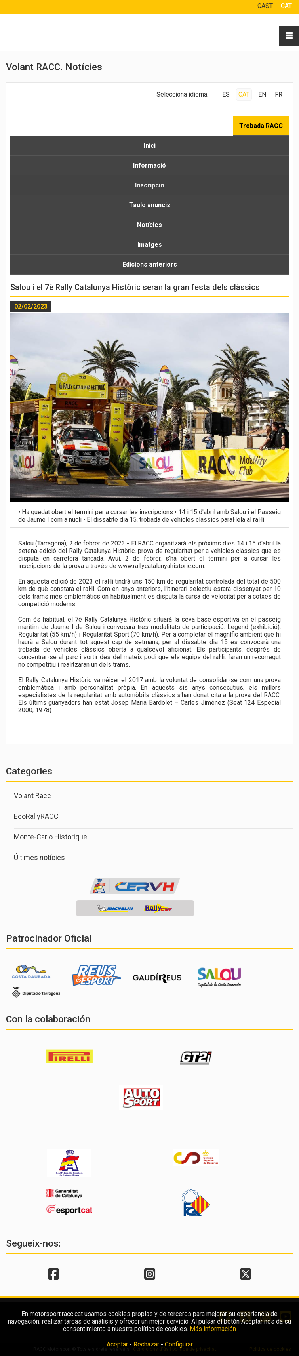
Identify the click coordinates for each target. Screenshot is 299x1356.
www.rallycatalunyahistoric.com (161, 566)
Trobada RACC (261, 126)
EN (262, 94)
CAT (286, 6)
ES (226, 94)
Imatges (149, 244)
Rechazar (146, 1344)
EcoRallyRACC (36, 816)
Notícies (149, 225)
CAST (265, 6)
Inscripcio (149, 185)
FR (278, 94)
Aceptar (117, 1344)
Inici (150, 145)
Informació (149, 165)
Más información (213, 1329)
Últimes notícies (39, 857)
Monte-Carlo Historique (50, 837)
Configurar (179, 1344)
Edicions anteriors (149, 264)
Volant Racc (32, 795)
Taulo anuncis (149, 205)
